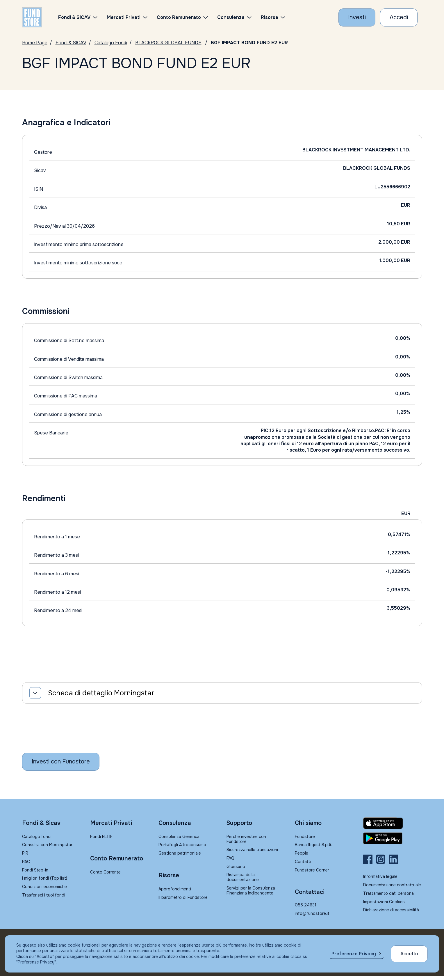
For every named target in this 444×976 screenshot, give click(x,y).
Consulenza (231, 17)
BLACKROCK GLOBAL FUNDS (168, 43)
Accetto (409, 954)
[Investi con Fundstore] (356, 17)
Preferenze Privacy (353, 954)
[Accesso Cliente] (399, 17)
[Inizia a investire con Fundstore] (60, 762)
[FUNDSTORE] (32, 17)
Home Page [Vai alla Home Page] (34, 43)
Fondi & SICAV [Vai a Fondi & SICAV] (71, 43)
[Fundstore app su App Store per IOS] (392, 823)
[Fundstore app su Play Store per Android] (392, 838)
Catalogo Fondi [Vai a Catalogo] (110, 43)
